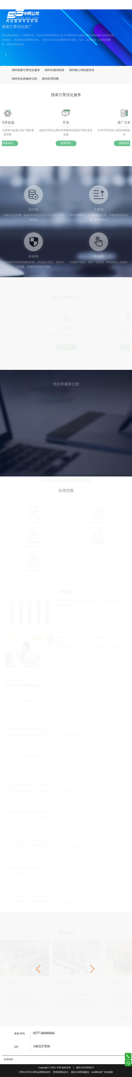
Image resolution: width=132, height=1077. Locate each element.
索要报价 (66, 145)
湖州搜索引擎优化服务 (26, 70)
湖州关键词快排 (54, 70)
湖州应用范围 (50, 78)
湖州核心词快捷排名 (81, 70)
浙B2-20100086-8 (85, 1067)
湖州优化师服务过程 (24, 78)
